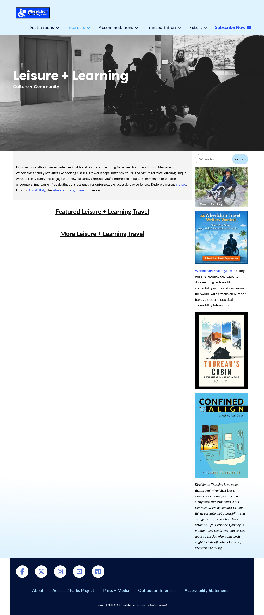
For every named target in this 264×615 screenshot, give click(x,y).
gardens (78, 190)
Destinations (41, 27)
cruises (181, 184)
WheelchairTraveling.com (213, 271)
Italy (42, 190)
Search (240, 159)
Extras (195, 27)
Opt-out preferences (157, 590)
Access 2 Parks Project (73, 590)
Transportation (161, 27)
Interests (76, 27)
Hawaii (32, 190)
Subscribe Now (233, 27)
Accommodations (116, 27)
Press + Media (116, 590)
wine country (61, 190)
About (37, 590)
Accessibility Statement (206, 590)
